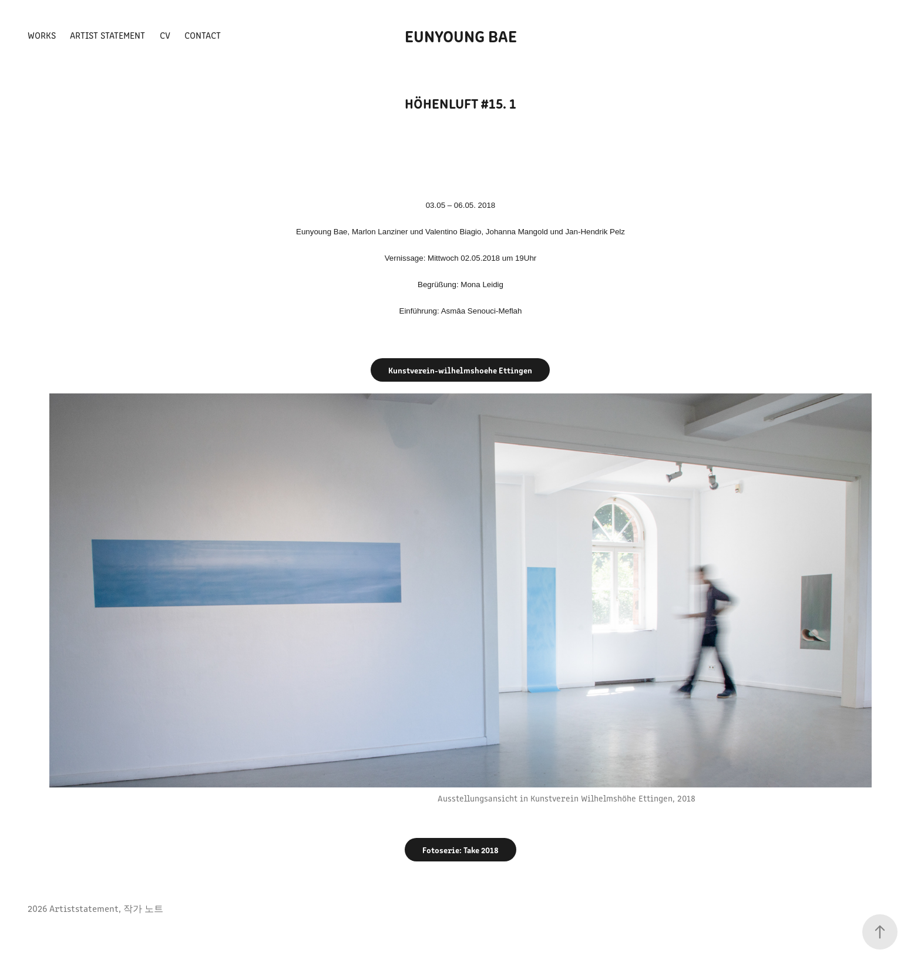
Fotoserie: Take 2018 (460, 850)
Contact (202, 35)
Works (42, 35)
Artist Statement (107, 35)
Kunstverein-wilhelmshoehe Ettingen (460, 370)
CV (165, 35)
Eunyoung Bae (461, 35)
